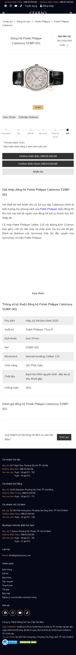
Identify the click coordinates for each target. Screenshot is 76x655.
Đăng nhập (48, 5)
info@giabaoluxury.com (20, 555)
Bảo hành (6, 577)
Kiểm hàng (7, 569)
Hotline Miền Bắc (38, 156)
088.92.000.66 (26, 469)
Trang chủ (7, 21)
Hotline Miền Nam (38, 163)
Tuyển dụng (31, 5)
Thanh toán (7, 585)
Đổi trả (5, 573)
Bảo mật (6, 593)
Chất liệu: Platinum (28, 117)
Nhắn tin (38, 171)
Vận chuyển (7, 581)
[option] (38, 78)
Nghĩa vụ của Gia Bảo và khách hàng (19, 597)
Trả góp (5, 589)
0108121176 (23, 627)
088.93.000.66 (27, 514)
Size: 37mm (9, 117)
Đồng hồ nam (24, 21)
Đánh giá (64, 437)
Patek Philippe (42, 21)
